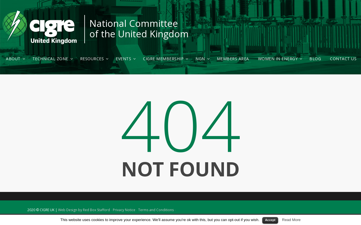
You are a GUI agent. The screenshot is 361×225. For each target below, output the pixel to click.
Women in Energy (280, 59)
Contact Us (343, 58)
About (15, 59)
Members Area (233, 58)
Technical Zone (52, 59)
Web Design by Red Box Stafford (84, 209)
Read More (291, 220)
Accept (270, 220)
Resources (94, 59)
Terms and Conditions (156, 209)
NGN (202, 59)
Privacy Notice (124, 209)
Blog (315, 58)
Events (126, 59)
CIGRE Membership (165, 59)
